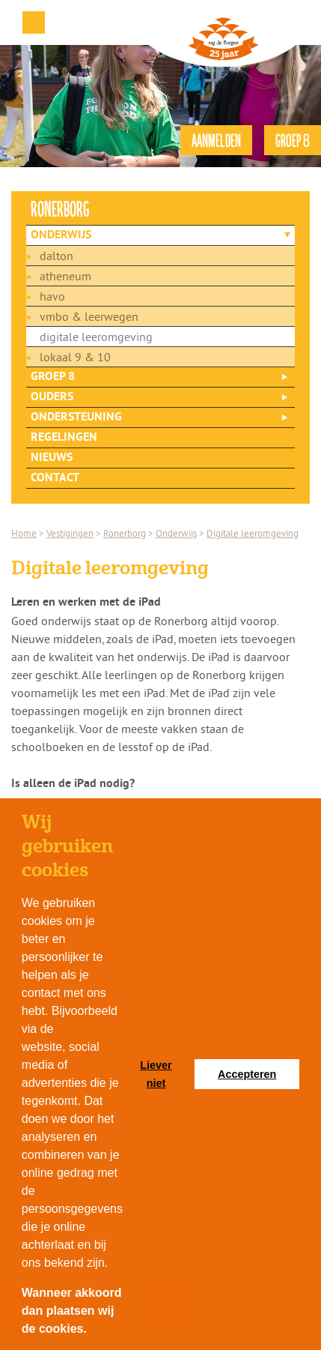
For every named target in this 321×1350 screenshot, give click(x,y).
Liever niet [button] (155, 1074)
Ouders (52, 397)
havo (52, 296)
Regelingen (64, 437)
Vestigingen (70, 533)
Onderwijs (61, 235)
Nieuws (52, 457)
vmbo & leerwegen (89, 316)
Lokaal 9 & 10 (75, 356)
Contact (55, 478)
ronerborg (60, 208)
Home (24, 533)
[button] (92, 1330)
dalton (56, 255)
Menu (33, 22)
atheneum (65, 275)
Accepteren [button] (247, 1074)
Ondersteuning (76, 417)
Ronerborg (124, 533)
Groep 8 (53, 377)
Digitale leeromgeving (96, 336)
